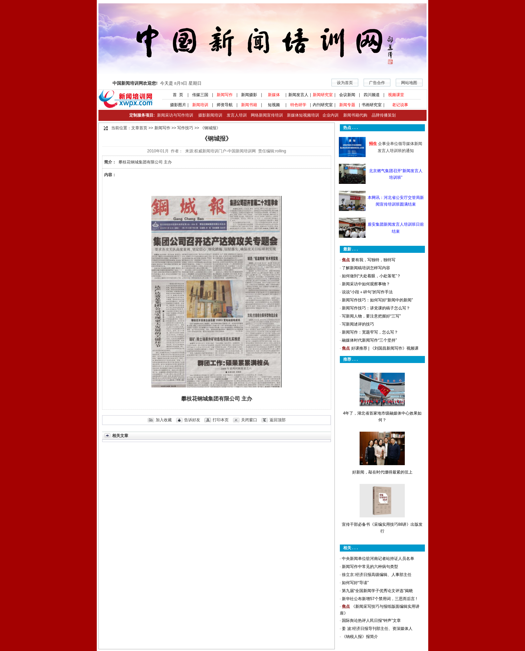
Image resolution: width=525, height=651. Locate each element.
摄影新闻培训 (210, 115)
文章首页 (139, 128)
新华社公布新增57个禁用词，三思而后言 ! (379, 598)
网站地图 (409, 82)
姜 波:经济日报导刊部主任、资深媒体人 (377, 628)
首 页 (175, 94)
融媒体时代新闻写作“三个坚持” (369, 340)
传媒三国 (200, 94)
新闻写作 (225, 94)
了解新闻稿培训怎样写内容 (366, 268)
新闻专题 (347, 104)
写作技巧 (185, 128)
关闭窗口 (249, 420)
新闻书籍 (249, 104)
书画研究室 (372, 104)
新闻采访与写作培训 (174, 115)
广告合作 (377, 82)
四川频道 (372, 94)
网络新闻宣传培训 (267, 115)
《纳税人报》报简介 (360, 636)
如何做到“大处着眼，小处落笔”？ (371, 276)
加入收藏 (164, 420)
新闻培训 (200, 104)
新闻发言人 (298, 94)
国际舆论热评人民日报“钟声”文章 (371, 620)
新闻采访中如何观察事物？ (366, 284)
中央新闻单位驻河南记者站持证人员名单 (378, 558)
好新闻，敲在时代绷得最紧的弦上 (382, 472)
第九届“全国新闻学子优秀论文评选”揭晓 (377, 590)
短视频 (274, 104)
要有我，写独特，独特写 (373, 260)
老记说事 (400, 104)
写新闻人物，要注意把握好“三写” (371, 316)
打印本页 (221, 420)
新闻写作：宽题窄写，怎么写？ (370, 332)
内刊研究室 (323, 104)
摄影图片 (175, 104)
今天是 (156, 83)
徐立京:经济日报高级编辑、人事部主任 (376, 574)
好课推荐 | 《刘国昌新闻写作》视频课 (385, 348)
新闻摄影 (249, 94)
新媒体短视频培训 (303, 115)
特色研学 (298, 104)
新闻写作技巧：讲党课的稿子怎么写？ (376, 308)
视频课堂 (396, 94)
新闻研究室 (323, 94)
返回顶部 (278, 420)
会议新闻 (347, 94)
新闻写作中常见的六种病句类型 (370, 566)
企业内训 (329, 115)
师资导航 (225, 104)
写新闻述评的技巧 (358, 324)
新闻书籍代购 (353, 115)
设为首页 (345, 82)
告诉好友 (192, 420)
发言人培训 (237, 115)
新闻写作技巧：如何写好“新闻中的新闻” (377, 300)
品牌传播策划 (382, 115)
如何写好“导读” (355, 582)
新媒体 (274, 94)
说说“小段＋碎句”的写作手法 (367, 292)
